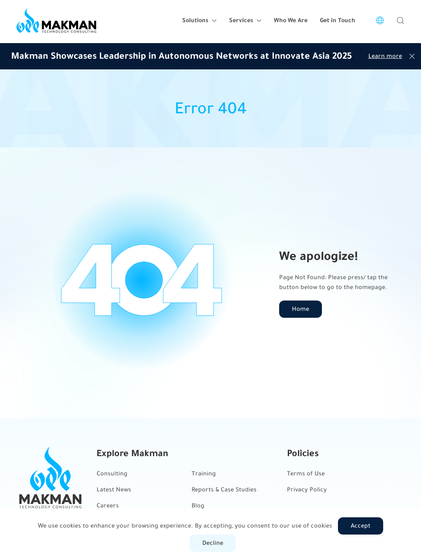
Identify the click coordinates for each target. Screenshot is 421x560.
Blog (198, 505)
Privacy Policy (307, 489)
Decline (212, 543)
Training (204, 473)
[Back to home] (56, 20)
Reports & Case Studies (224, 489)
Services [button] (245, 20)
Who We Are (291, 20)
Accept (360, 525)
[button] (400, 20)
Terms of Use (306, 473)
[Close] (412, 56)
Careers (108, 505)
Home (300, 309)
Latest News (114, 489)
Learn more (385, 56)
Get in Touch (337, 20)
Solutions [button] (199, 20)
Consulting (112, 473)
